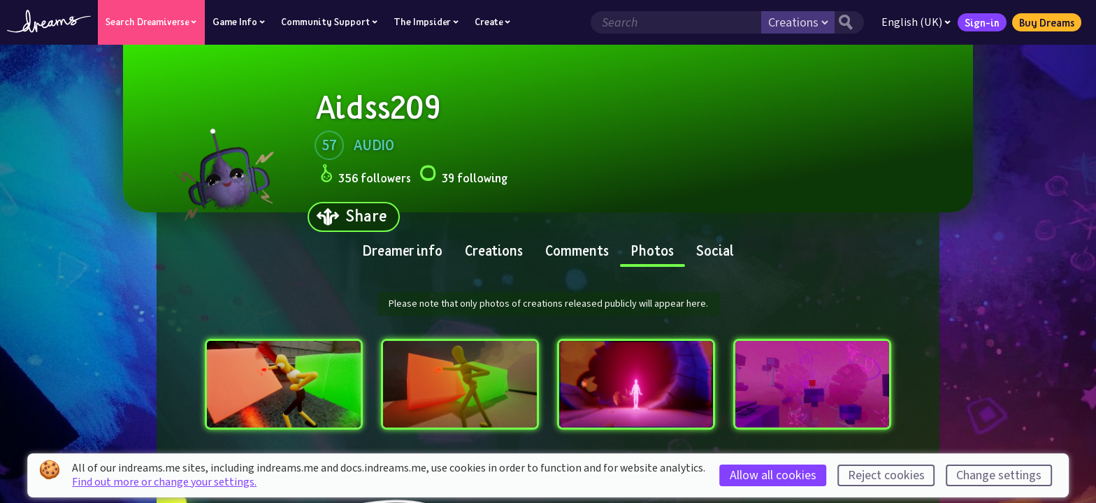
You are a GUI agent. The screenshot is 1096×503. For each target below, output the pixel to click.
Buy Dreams (1046, 22)
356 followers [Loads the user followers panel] (365, 176)
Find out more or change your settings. (164, 482)
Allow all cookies (773, 475)
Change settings (998, 475)
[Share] (354, 217)
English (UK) (916, 22)
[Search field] (676, 22)
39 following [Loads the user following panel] (463, 176)
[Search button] (849, 22)
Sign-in (982, 22)
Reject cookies (886, 475)
